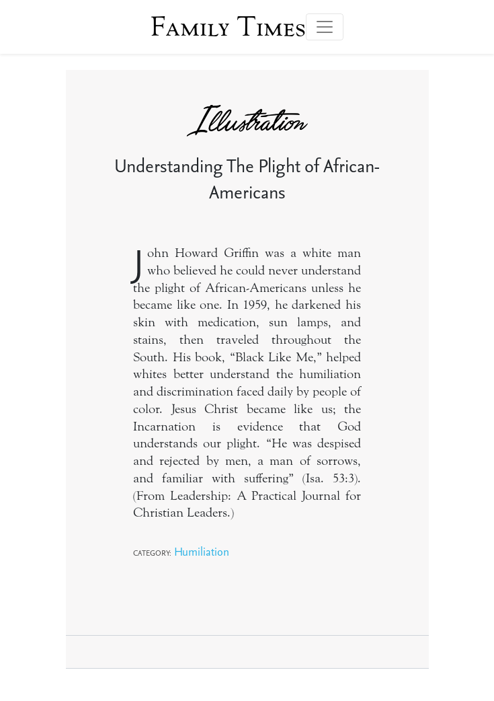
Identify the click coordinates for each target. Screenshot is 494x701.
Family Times (228, 27)
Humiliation (201, 551)
